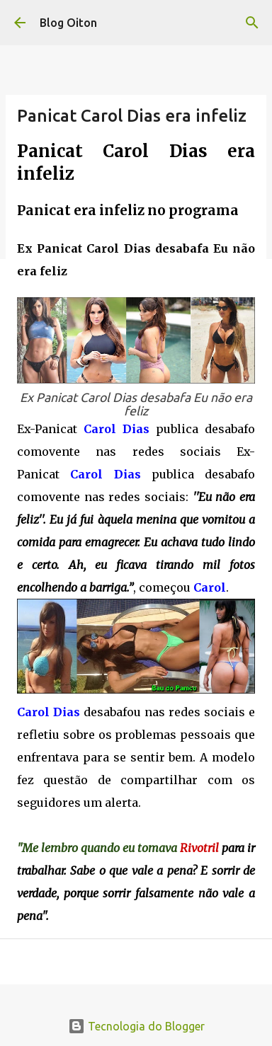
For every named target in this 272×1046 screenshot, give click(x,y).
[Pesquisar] (252, 23)
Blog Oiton (68, 22)
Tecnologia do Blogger (136, 1026)
